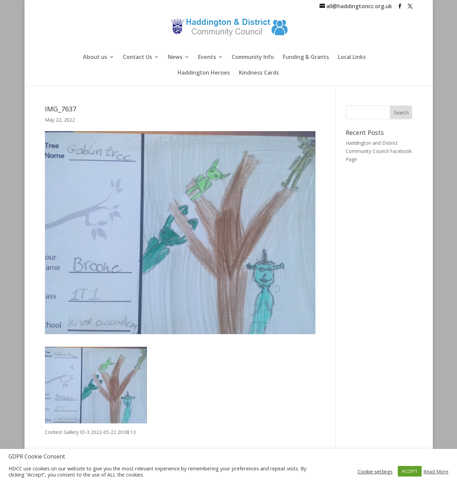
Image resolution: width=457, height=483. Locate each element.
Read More (435, 471)
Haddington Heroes (204, 73)
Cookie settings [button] (375, 471)
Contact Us (137, 57)
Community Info (253, 57)
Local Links (352, 57)
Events (207, 57)
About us (95, 57)
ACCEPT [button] (410, 471)
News (175, 57)
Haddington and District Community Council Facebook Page (379, 151)
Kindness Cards (259, 73)
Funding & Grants (306, 57)
